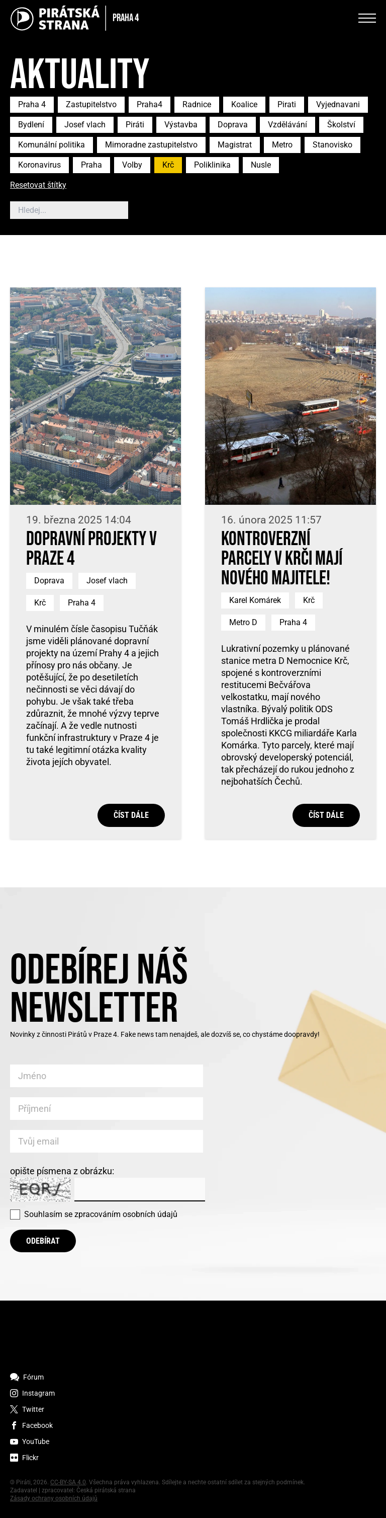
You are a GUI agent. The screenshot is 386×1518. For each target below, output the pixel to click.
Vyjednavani (338, 104)
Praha (91, 165)
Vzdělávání (287, 124)
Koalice (244, 104)
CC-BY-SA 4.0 (68, 1482)
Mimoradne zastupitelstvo (151, 144)
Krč (168, 165)
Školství (341, 124)
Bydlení (31, 124)
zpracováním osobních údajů (125, 1214)
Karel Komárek (255, 600)
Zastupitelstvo (91, 104)
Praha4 (149, 104)
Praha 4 (32, 104)
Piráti (135, 124)
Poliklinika (212, 165)
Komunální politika (51, 144)
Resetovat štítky (38, 185)
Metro (282, 144)
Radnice (196, 104)
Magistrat (235, 144)
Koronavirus (39, 165)
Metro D (243, 622)
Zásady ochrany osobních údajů (54, 1498)
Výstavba (181, 124)
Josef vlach (85, 124)
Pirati (286, 104)
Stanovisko (332, 144)
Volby (132, 165)
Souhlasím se (100, 1214)
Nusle (261, 165)
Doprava (233, 124)
